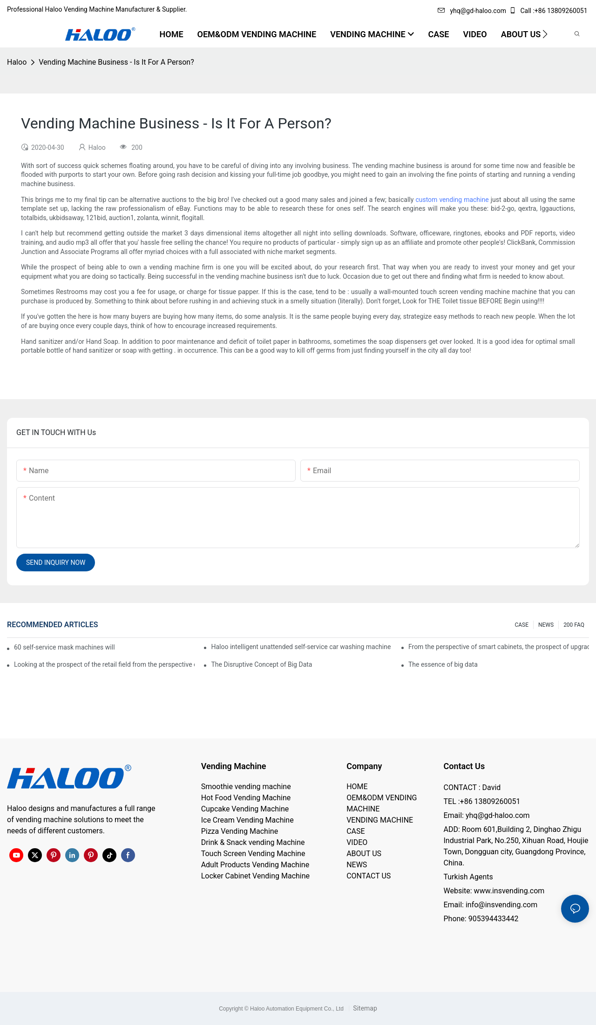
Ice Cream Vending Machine (247, 820)
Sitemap (364, 1008)
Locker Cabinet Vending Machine (255, 875)
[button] (545, 34)
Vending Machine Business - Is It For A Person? (116, 62)
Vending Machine (233, 766)
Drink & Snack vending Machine (253, 842)
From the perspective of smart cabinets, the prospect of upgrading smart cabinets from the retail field (498, 646)
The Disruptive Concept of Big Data (261, 664)
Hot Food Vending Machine (246, 797)
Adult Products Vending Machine (255, 864)
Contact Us (464, 766)
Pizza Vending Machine (239, 831)
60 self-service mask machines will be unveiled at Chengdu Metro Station (65, 647)
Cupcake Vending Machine (245, 808)
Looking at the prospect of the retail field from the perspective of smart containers (104, 664)
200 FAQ (573, 625)
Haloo (17, 62)
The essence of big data (443, 664)
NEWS (546, 625)
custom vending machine (451, 199)
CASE (521, 625)
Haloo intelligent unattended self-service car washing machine (301, 646)
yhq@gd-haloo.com (472, 10)
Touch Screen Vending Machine (253, 853)
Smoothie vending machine (246, 786)
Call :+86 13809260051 (549, 10)
